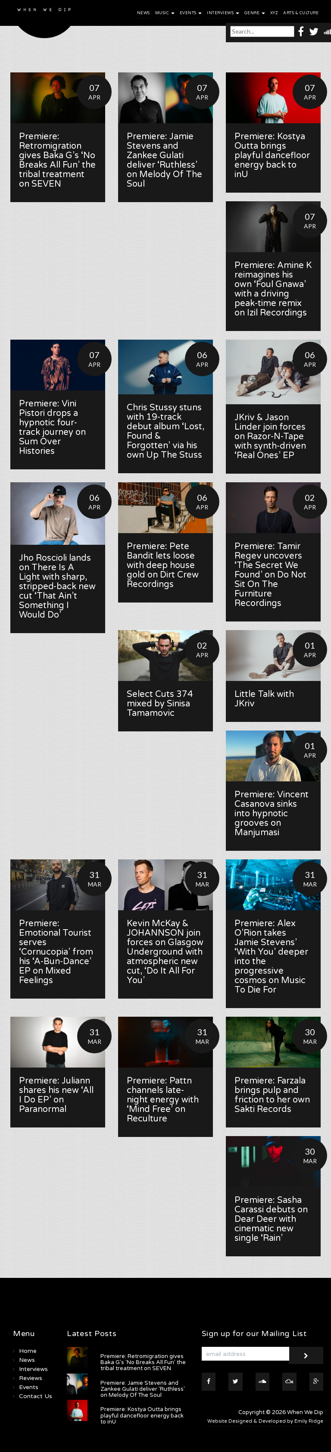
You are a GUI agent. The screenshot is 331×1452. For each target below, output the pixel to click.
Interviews (223, 13)
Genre (254, 13)
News (143, 13)
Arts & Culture (301, 13)
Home (28, 1351)
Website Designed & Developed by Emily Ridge (265, 1421)
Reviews (30, 1378)
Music (165, 13)
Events (191, 13)
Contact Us (35, 1396)
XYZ (274, 13)
